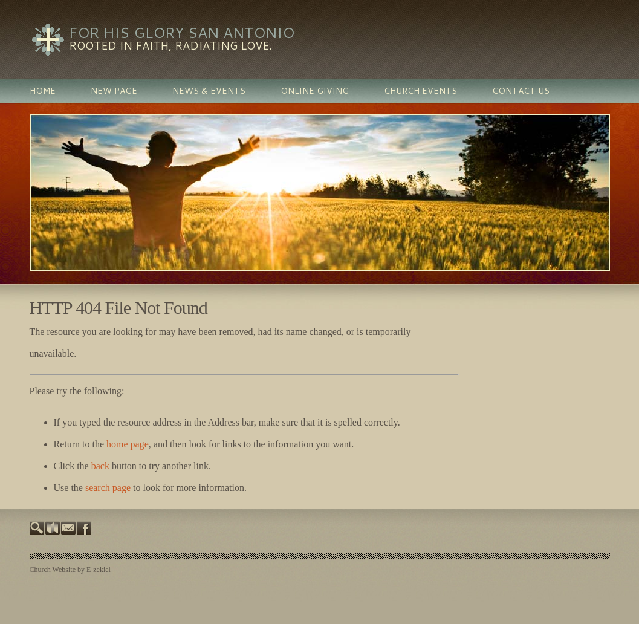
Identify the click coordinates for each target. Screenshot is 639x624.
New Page (114, 91)
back (100, 466)
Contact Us (521, 91)
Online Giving (315, 91)
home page (127, 444)
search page (108, 488)
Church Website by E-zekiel (70, 569)
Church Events (420, 91)
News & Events (208, 91)
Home (43, 91)
